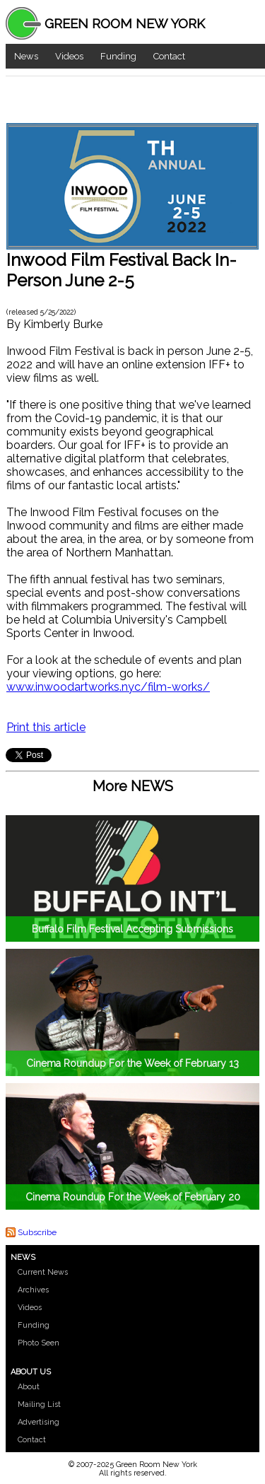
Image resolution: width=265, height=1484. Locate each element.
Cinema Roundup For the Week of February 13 (132, 1063)
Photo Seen (38, 1343)
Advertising (38, 1422)
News (26, 56)
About (29, 1386)
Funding (118, 56)
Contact (169, 56)
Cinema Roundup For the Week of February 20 (132, 1197)
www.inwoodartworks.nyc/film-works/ (108, 687)
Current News (43, 1272)
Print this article (46, 727)
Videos (69, 56)
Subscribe (37, 1232)
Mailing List (39, 1404)
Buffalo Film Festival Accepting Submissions (132, 929)
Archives (33, 1290)
